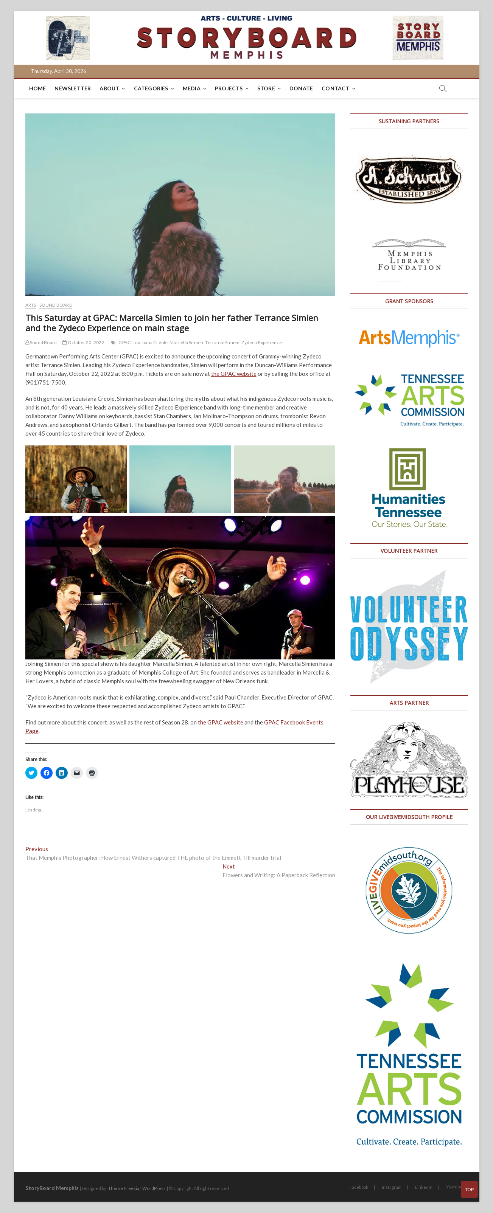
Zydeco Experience (261, 342)
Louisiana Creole (150, 342)
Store (266, 88)
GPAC (124, 342)
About (109, 88)
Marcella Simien (186, 342)
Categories (151, 88)
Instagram (391, 1187)
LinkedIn (423, 1187)
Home (37, 88)
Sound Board (55, 305)
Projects (229, 88)
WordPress (154, 1188)
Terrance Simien (222, 342)
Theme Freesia (123, 1188)
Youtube (454, 1186)
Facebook (359, 1187)
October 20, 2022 (83, 342)
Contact (335, 88)
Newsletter (72, 88)
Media (192, 88)
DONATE (301, 88)
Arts (30, 305)
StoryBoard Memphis (52, 1188)
